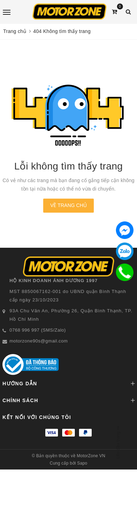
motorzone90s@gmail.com (38, 341)
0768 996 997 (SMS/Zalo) (37, 330)
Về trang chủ (68, 205)
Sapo (82, 463)
